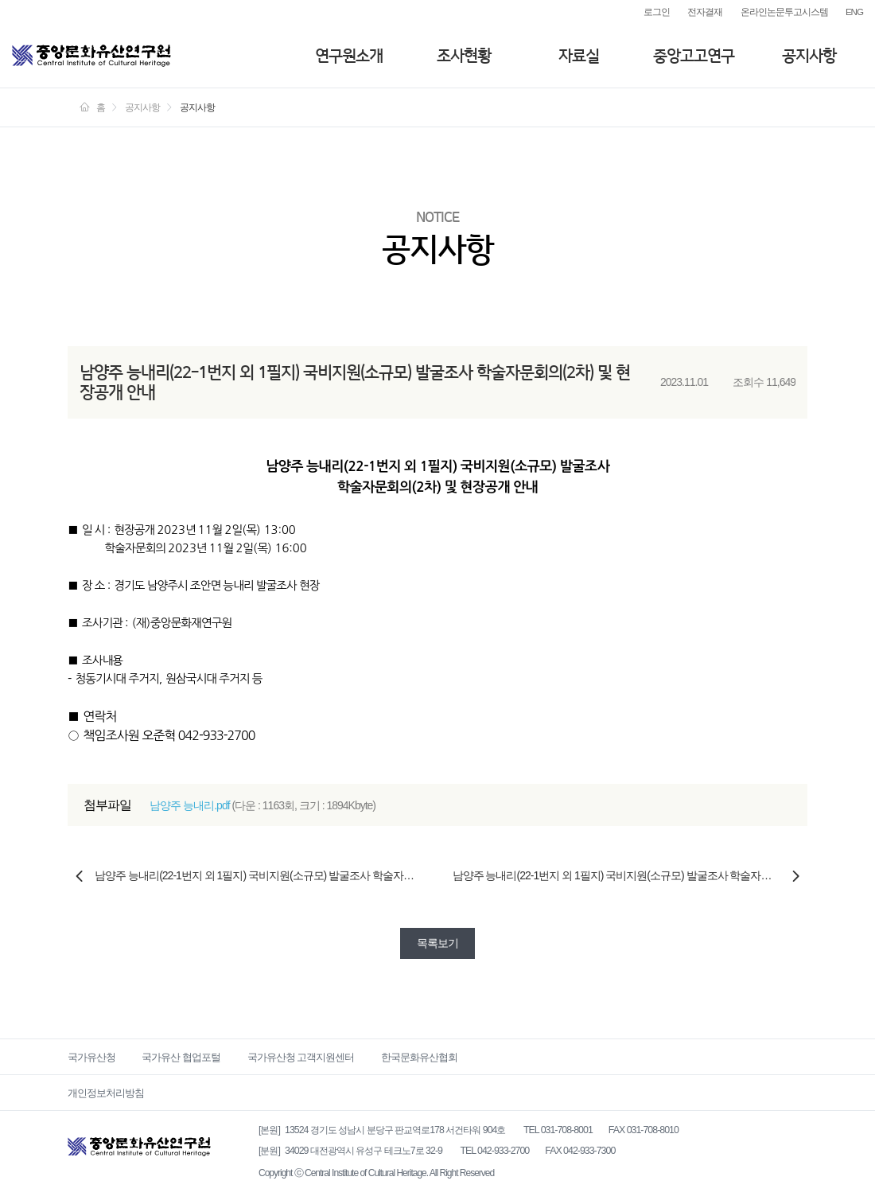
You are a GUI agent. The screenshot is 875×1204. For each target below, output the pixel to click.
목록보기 (437, 943)
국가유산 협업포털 (181, 1057)
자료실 (578, 55)
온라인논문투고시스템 (784, 11)
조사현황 (464, 55)
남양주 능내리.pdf (189, 805)
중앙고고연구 (693, 55)
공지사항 (809, 55)
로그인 (657, 11)
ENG (854, 11)
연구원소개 (349, 55)
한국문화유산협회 (419, 1057)
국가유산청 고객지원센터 (301, 1057)
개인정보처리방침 (106, 1093)
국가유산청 (91, 1057)
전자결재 (704, 11)
